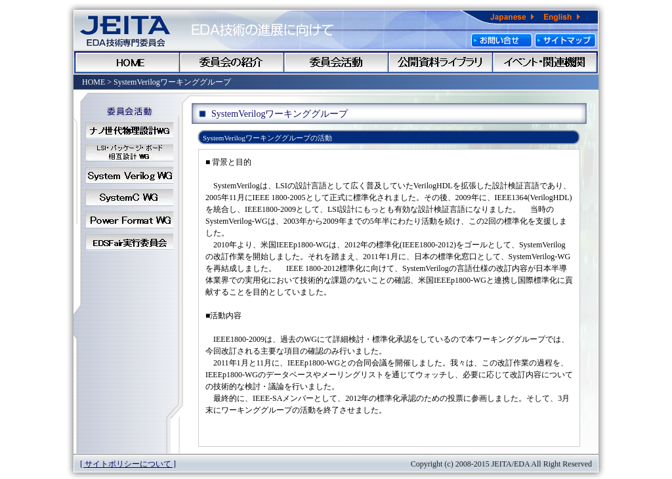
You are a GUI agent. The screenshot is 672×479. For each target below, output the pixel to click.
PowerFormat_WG (129, 219)
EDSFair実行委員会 (129, 242)
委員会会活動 (336, 62)
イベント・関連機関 (545, 62)
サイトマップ (565, 40)
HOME (127, 62)
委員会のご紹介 (232, 62)
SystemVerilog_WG (129, 175)
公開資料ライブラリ (440, 62)
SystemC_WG (129, 197)
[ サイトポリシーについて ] (128, 464)
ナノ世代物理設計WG (129, 130)
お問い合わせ (501, 40)
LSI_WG (129, 152)
